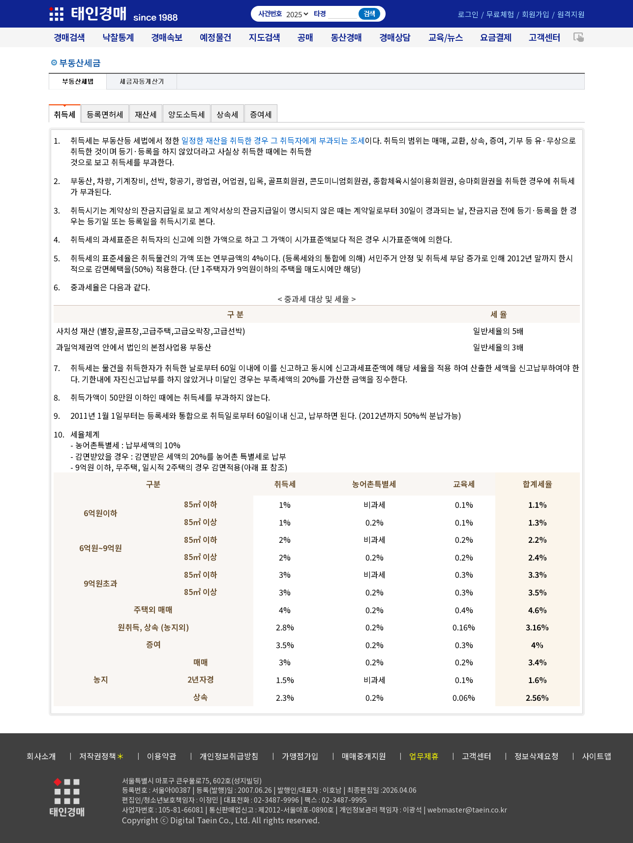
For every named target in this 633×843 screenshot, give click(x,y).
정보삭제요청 (536, 756)
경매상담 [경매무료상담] (395, 37)
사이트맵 (596, 756)
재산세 (146, 114)
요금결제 (496, 37)
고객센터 (544, 37)
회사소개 (41, 756)
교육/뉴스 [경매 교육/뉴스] (445, 37)
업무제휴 (424, 756)
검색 (369, 13)
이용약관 (162, 756)
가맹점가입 (300, 756)
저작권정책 (101, 756)
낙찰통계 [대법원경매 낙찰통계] (118, 37)
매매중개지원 (364, 756)
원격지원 (571, 14)
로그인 (468, 14)
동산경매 (346, 37)
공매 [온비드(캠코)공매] (305, 37)
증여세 (261, 114)
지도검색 (264, 37)
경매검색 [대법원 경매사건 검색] (69, 37)
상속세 (227, 114)
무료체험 (500, 14)
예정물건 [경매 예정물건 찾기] (215, 37)
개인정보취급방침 (229, 756)
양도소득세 (186, 114)
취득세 (65, 114)
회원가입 (535, 14)
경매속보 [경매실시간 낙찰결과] (166, 37)
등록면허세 (105, 114)
